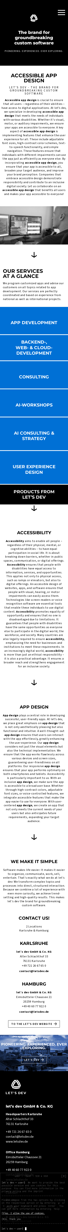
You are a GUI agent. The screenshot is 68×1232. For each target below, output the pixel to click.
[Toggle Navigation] (61, 12)
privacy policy (11, 1191)
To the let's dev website (31, 1024)
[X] (64, 1176)
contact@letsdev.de (34, 971)
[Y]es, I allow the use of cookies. (23, 1213)
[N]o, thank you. (12, 1218)
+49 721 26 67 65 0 (34, 966)
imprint (38, 1191)
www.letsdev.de (17, 1141)
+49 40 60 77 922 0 (34, 1006)
